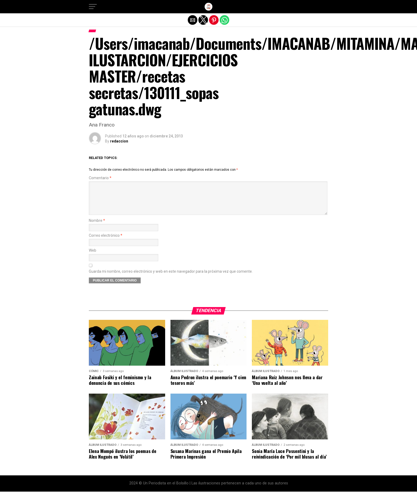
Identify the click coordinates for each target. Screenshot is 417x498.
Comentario (100, 178)
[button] (93, 6)
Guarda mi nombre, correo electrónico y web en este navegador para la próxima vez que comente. (171, 278)
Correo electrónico (105, 242)
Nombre (97, 227)
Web (92, 257)
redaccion (119, 141)
